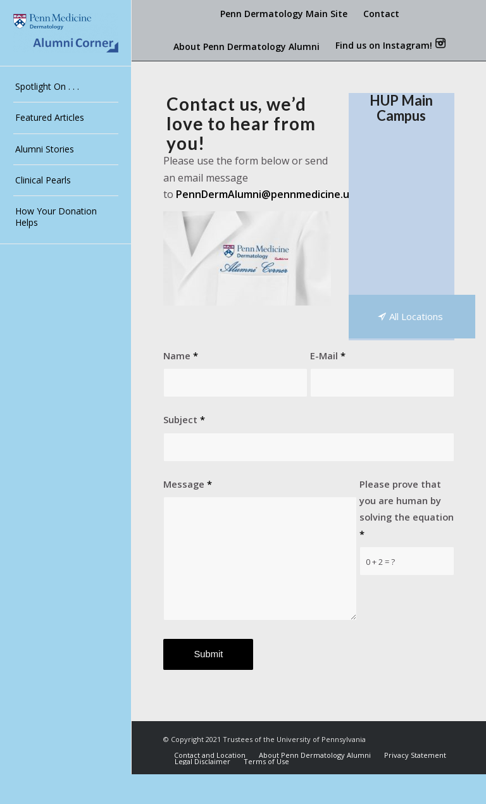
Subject (184, 419)
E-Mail (328, 355)
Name (180, 355)
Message (187, 484)
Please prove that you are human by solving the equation (406, 509)
